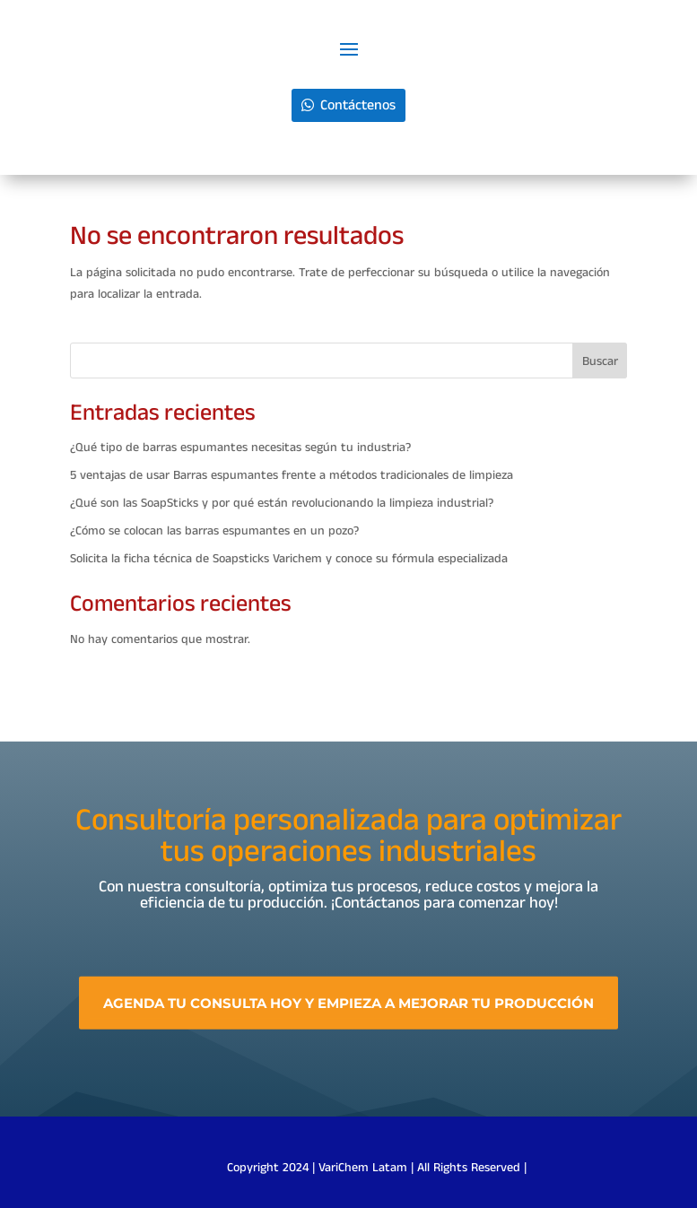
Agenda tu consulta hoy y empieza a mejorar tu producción (348, 1012)
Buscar (600, 361)
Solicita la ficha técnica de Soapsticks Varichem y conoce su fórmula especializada (289, 559)
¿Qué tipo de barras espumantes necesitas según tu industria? (240, 447)
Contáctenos (358, 105)
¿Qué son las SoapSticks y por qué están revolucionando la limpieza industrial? (281, 503)
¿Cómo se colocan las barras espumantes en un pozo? (214, 531)
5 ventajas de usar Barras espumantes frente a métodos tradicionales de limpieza (291, 475)
